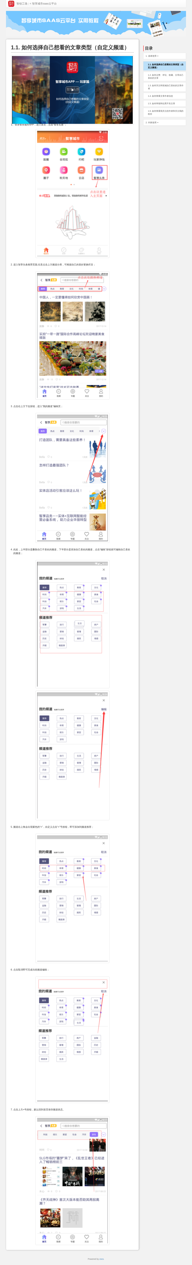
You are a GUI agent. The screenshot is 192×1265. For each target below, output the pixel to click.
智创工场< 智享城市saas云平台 (32, 4)
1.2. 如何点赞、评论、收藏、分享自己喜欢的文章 (165, 76)
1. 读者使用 (152, 56)
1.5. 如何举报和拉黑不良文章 (161, 103)
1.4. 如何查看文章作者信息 (160, 96)
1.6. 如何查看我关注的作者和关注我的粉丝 (165, 112)
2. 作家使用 (152, 122)
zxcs (101, 1259)
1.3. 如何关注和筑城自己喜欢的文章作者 (165, 87)
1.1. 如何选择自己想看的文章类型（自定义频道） (165, 66)
